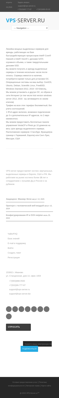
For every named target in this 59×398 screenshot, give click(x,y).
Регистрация (14, 257)
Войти (10, 248)
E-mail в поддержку (17, 243)
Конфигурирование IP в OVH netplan (24, 215)
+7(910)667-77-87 (24, 9)
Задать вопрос (23, 2)
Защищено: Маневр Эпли (18, 199)
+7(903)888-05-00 (43, 9)
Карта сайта (46, 386)
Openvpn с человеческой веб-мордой (25, 205)
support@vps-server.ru (26, 6)
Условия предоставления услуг (24, 382)
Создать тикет (14, 253)
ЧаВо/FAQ (12, 234)
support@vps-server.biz (20, 294)
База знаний (14, 238)
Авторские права (33, 386)
